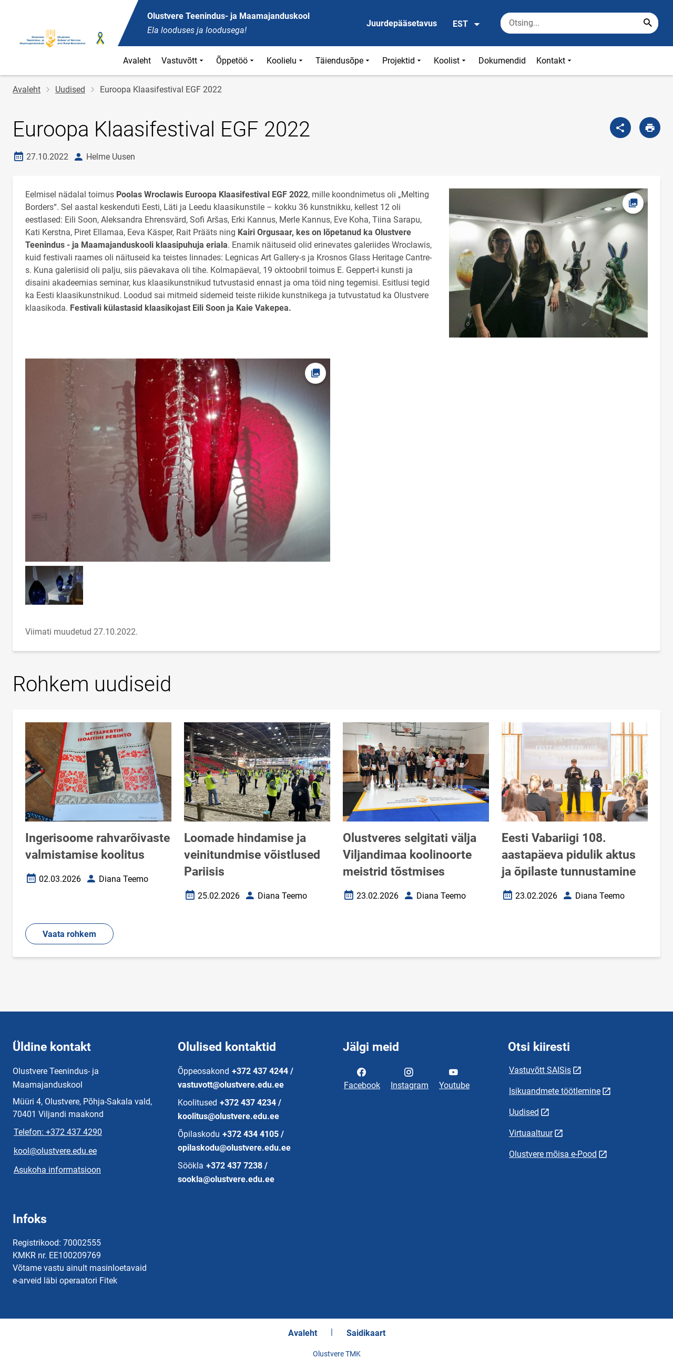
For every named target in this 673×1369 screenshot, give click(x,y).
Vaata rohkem (69, 934)
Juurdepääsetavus (401, 23)
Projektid (402, 61)
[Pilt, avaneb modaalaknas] (177, 460)
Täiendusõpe (343, 61)
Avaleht (137, 61)
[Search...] (648, 23)
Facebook (362, 1077)
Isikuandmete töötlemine (554, 1091)
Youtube (454, 1077)
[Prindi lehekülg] (649, 127)
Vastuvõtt (183, 61)
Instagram (410, 1077)
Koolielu (286, 61)
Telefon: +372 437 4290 (58, 1132)
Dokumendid (502, 61)
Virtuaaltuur (531, 1133)
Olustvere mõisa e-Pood (553, 1154)
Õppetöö (236, 61)
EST (467, 24)
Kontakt (555, 61)
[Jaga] (620, 127)
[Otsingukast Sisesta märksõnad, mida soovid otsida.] (579, 23)
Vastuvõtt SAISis (540, 1070)
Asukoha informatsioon (57, 1170)
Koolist (451, 61)
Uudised (70, 89)
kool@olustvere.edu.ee (55, 1151)
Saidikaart (365, 1333)
